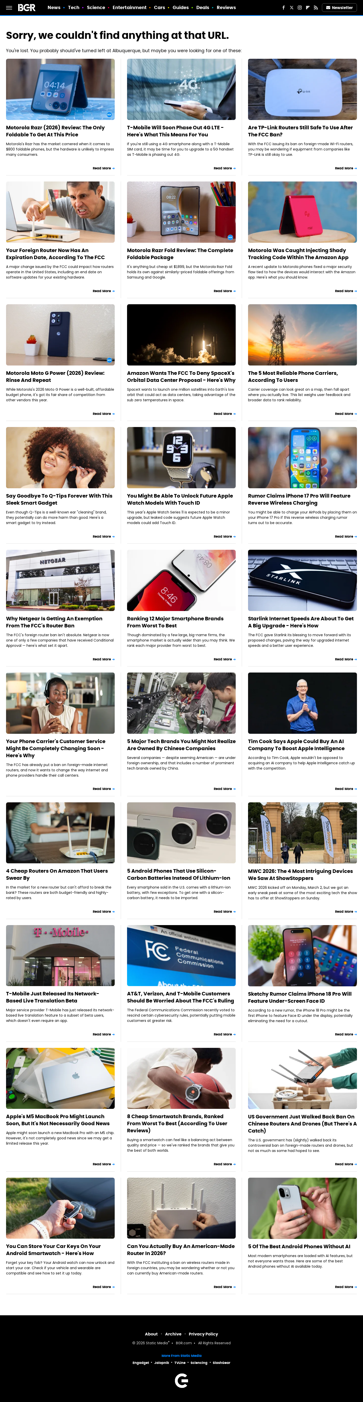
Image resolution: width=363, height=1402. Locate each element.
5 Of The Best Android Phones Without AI (299, 1246)
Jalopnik (161, 1363)
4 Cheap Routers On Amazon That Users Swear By (57, 874)
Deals (202, 7)
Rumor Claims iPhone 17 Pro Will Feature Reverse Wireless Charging (299, 499)
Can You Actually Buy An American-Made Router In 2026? (181, 1250)
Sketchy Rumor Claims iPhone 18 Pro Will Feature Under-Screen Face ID (300, 997)
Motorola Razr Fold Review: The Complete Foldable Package (180, 254)
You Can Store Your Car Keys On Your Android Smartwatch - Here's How (53, 1250)
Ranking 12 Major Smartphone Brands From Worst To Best (175, 622)
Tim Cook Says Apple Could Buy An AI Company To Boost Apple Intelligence (296, 745)
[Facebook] (284, 8)
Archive (173, 1334)
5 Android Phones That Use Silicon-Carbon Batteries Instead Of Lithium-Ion (178, 874)
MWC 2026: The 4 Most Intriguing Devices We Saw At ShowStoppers (300, 874)
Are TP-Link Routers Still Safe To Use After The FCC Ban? (300, 131)
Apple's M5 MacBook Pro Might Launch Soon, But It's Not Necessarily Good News (58, 1120)
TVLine (180, 1363)
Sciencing (199, 1363)
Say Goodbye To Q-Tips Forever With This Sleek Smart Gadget (59, 499)
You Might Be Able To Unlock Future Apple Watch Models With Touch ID (180, 499)
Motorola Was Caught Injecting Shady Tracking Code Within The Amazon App (298, 254)
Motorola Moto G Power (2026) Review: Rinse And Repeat (55, 376)
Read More (102, 168)
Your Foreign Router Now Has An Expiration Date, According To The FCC (55, 254)
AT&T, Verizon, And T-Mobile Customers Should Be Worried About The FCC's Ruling (180, 997)
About (151, 1334)
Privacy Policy (203, 1334)
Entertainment (129, 7)
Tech (73, 7)
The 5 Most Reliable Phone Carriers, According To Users (293, 376)
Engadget (141, 1363)
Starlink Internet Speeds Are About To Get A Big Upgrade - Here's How (301, 622)
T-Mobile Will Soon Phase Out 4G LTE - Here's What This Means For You (175, 131)
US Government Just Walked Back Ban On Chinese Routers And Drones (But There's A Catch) (302, 1123)
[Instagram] (300, 8)
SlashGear (221, 1363)
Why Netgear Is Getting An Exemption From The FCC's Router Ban (54, 622)
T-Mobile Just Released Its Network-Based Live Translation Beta (52, 997)
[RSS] (316, 8)
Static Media (157, 1343)
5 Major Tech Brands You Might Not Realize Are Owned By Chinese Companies (181, 745)
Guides (181, 7)
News (54, 7)
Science (96, 7)
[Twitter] (292, 8)
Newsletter (339, 7)
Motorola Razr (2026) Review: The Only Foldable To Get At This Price (55, 131)
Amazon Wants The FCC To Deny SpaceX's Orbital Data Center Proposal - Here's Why (181, 376)
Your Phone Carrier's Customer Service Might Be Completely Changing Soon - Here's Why (55, 748)
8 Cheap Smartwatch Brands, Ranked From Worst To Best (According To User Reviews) (177, 1123)
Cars (159, 7)
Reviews (226, 7)
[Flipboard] (308, 8)
